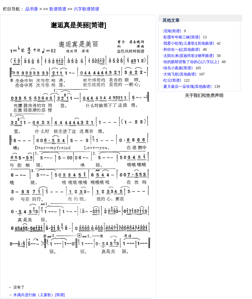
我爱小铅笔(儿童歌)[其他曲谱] (188, 43)
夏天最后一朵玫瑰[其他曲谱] (187, 86)
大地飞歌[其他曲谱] (179, 74)
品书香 (31, 9)
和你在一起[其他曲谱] (181, 49)
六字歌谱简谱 (86, 9)
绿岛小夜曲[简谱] (178, 68)
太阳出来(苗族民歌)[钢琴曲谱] (188, 56)
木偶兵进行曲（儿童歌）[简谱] (39, 295)
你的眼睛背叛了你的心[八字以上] (191, 62)
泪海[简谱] (172, 31)
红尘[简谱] (172, 80)
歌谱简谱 (57, 9)
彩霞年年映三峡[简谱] (181, 37)
